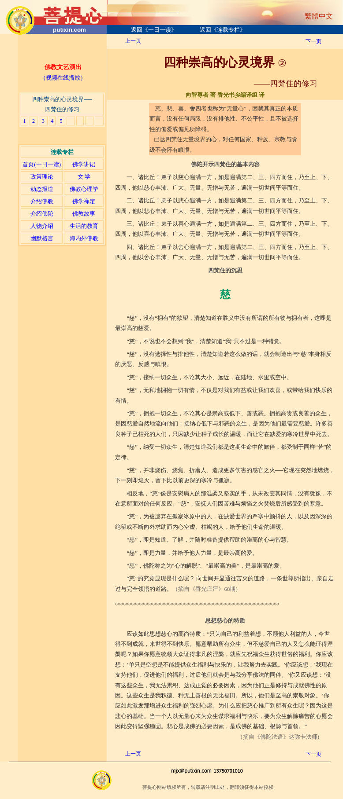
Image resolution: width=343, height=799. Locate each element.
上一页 (133, 41)
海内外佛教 (84, 238)
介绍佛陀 (41, 213)
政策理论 (41, 176)
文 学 (84, 176)
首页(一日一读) (41, 164)
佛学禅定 (83, 201)
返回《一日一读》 (154, 29)
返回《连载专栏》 (223, 29)
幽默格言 (41, 238)
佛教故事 (83, 213)
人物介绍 (41, 226)
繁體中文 (319, 16)
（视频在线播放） (63, 77)
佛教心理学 (84, 189)
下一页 (313, 41)
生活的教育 (84, 226)
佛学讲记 (83, 164)
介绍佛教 (41, 201)
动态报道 (41, 189)
